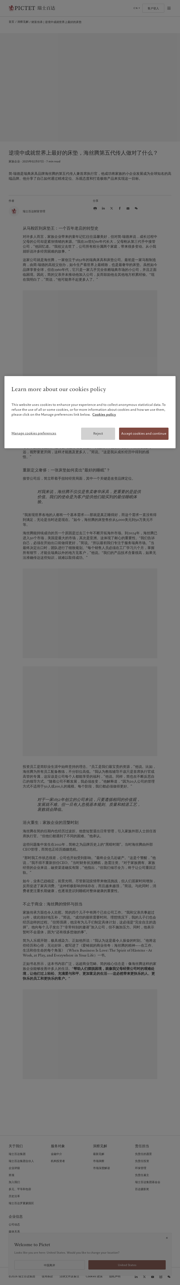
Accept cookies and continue (143, 433)
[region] (90, 412)
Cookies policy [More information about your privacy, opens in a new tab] (104, 414)
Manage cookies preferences (33, 433)
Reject (98, 433)
